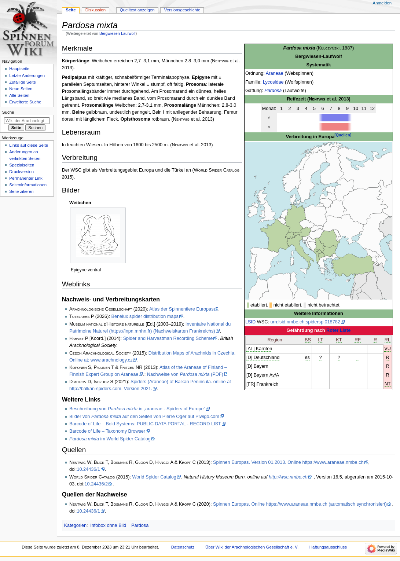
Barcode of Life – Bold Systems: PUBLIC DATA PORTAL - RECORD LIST (145, 423)
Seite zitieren (21, 191)
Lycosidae (273, 82)
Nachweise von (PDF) (185, 374)
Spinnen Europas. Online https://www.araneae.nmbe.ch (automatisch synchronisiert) (300, 504)
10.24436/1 (88, 469)
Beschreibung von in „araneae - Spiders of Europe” (137, 408)
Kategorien (75, 525)
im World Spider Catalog (110, 438)
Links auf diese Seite (28, 145)
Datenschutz (183, 547)
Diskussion (95, 10)
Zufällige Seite (22, 82)
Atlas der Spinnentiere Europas (181, 309)
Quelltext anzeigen (137, 10)
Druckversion (21, 171)
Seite (71, 10)
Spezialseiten (21, 165)
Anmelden (382, 3)
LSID (250, 321)
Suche (8, 112)
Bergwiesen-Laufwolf (117, 33)
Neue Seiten (20, 89)
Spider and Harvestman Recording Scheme (168, 338)
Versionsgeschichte (182, 10)
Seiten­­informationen (28, 185)
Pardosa (273, 90)
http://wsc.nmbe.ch (288, 477)
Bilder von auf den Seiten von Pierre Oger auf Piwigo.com (144, 416)
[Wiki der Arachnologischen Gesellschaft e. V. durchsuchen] (27, 120)
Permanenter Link (25, 178)
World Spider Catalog (154, 477)
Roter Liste (338, 330)
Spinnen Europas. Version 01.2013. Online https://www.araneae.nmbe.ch (288, 462)
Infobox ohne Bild (108, 525)
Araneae (274, 73)
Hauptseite (19, 68)
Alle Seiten (19, 95)
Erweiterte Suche (25, 102)
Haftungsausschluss (328, 547)
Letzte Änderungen (27, 75)
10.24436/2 (96, 484)
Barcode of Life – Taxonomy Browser (107, 431)
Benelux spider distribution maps (144, 316)
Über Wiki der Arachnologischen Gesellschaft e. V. (251, 547)
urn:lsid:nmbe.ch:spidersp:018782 (305, 321)
